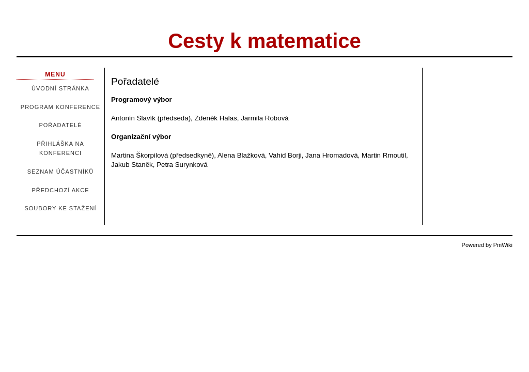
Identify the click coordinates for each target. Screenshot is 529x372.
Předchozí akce (60, 190)
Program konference (60, 107)
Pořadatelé (60, 125)
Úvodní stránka (60, 88)
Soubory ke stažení (60, 208)
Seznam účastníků (60, 171)
